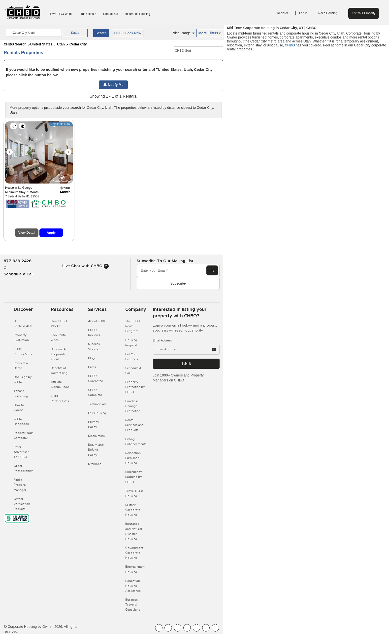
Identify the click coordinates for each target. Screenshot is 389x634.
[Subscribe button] (212, 270)
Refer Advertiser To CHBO (21, 452)
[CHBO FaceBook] (158, 628)
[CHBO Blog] (177, 628)
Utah (61, 44)
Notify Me (113, 85)
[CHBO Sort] (198, 50)
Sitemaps (94, 464)
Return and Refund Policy (96, 450)
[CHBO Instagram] (187, 628)
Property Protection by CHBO (135, 387)
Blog (91, 358)
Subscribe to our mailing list (165, 260)
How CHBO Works (61, 14)
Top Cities (88, 14)
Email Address (162, 340)
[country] (34, 33)
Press (92, 367)
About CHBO (97, 321)
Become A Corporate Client (58, 354)
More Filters (209, 33)
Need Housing (330, 13)
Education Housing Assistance (133, 586)
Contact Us (110, 14)
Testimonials (97, 404)
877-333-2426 (18, 260)
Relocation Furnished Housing (133, 458)
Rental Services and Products (134, 425)
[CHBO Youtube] (168, 628)
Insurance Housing (137, 14)
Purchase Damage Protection (132, 406)
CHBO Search (15, 44)
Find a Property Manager (20, 485)
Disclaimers (96, 436)
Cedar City (78, 44)
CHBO (290, 45)
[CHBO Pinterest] (206, 628)
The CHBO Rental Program (132, 326)
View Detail (26, 232)
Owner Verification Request (22, 504)
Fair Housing (97, 413)
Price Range (183, 33)
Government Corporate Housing (134, 553)
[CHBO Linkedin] (196, 628)
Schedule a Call (18, 274)
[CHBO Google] (215, 628)
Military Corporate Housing (132, 510)
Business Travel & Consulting (132, 605)
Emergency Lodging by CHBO (133, 477)
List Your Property (363, 13)
